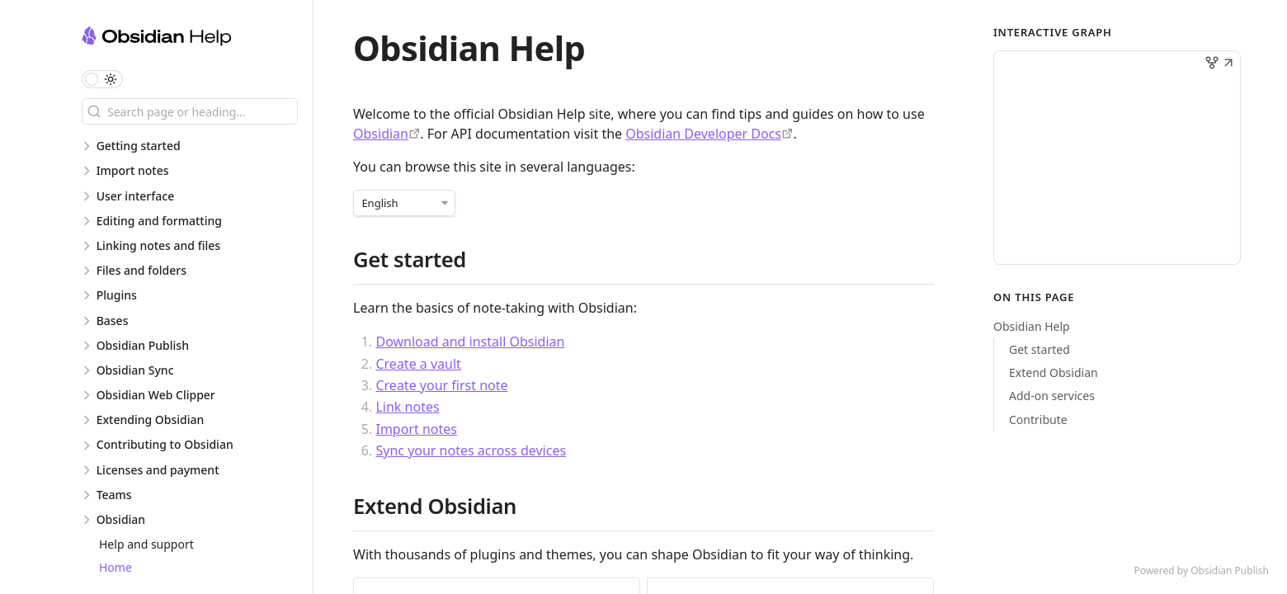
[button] (1228, 64)
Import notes (415, 429)
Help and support (146, 544)
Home (115, 567)
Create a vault (417, 364)
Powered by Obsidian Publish (1201, 570)
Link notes (407, 407)
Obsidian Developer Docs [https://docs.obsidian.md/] (703, 134)
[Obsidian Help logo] (197, 38)
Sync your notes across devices (470, 450)
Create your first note (441, 385)
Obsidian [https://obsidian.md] (380, 134)
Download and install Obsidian (469, 341)
